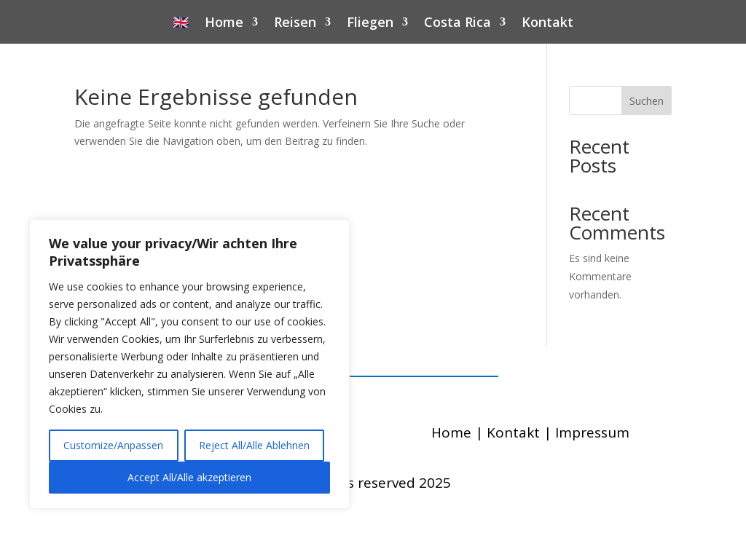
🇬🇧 (181, 24)
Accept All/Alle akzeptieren (189, 477)
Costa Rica (457, 24)
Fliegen (370, 24)
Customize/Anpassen (113, 445)
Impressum (592, 432)
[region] (189, 364)
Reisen (295, 24)
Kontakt (547, 24)
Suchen (646, 101)
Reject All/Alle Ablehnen (254, 445)
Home (224, 24)
